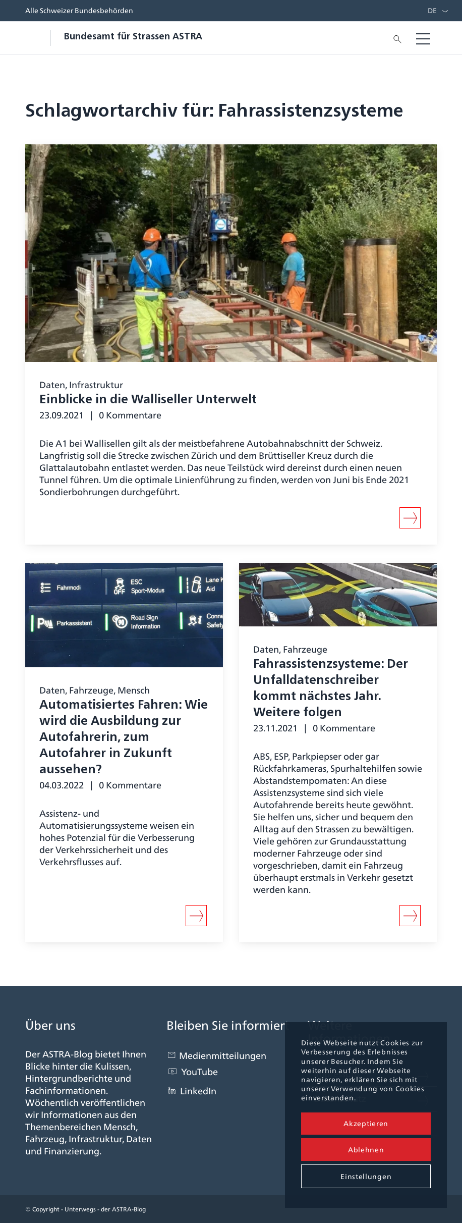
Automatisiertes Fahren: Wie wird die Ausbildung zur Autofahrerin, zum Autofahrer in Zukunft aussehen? (123, 738)
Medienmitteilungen (222, 1055)
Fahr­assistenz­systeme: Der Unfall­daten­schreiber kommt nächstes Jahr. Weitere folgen (330, 689)
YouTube (199, 1072)
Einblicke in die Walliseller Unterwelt (148, 400)
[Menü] (423, 38)
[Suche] (394, 38)
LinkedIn (198, 1091)
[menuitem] (430, 10)
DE (432, 11)
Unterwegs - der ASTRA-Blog (105, 1209)
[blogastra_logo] (113, 38)
